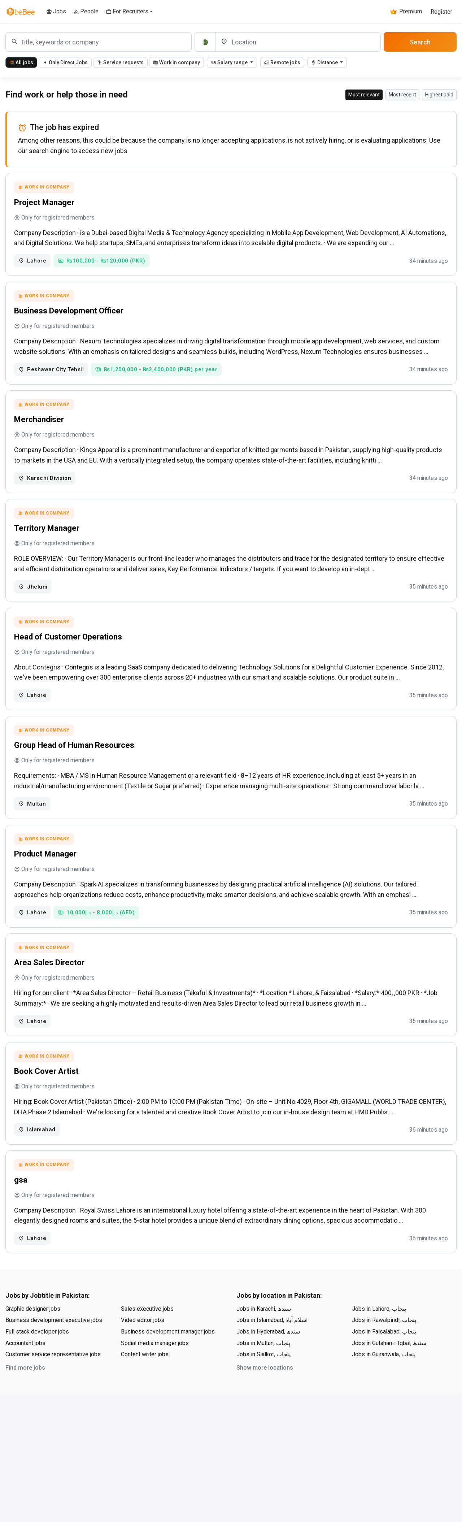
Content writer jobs (145, 1376)
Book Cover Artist (47, 1089)
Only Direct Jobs (65, 62)
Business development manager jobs (168, 1353)
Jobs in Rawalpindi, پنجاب (384, 1341)
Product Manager (46, 867)
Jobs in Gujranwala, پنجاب (383, 1376)
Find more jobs (25, 1389)
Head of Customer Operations (69, 646)
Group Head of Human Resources (75, 757)
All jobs (21, 62)
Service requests (120, 62)
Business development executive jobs (53, 1341)
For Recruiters (127, 11)
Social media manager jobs (155, 1364)
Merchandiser (40, 424)
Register (441, 11)
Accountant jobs (25, 1364)
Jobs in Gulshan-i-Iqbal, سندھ (389, 1364)
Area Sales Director (50, 978)
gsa (22, 1200)
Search (420, 42)
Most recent (402, 94)
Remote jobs (282, 62)
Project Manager (45, 203)
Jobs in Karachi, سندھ (263, 1330)
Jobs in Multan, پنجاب (263, 1364)
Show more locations (264, 1389)
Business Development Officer (70, 313)
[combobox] (98, 42)
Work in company (176, 62)
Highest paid (439, 94)
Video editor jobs (142, 1341)
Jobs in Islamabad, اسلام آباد (272, 1341)
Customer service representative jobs (53, 1376)
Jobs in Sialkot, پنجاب (263, 1376)
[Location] (298, 42)
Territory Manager (47, 535)
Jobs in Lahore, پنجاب (379, 1330)
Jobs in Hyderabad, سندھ (268, 1353)
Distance (325, 62)
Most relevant (364, 94)
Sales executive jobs (147, 1330)
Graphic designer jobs (32, 1330)
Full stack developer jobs (37, 1353)
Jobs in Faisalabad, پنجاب (384, 1353)
